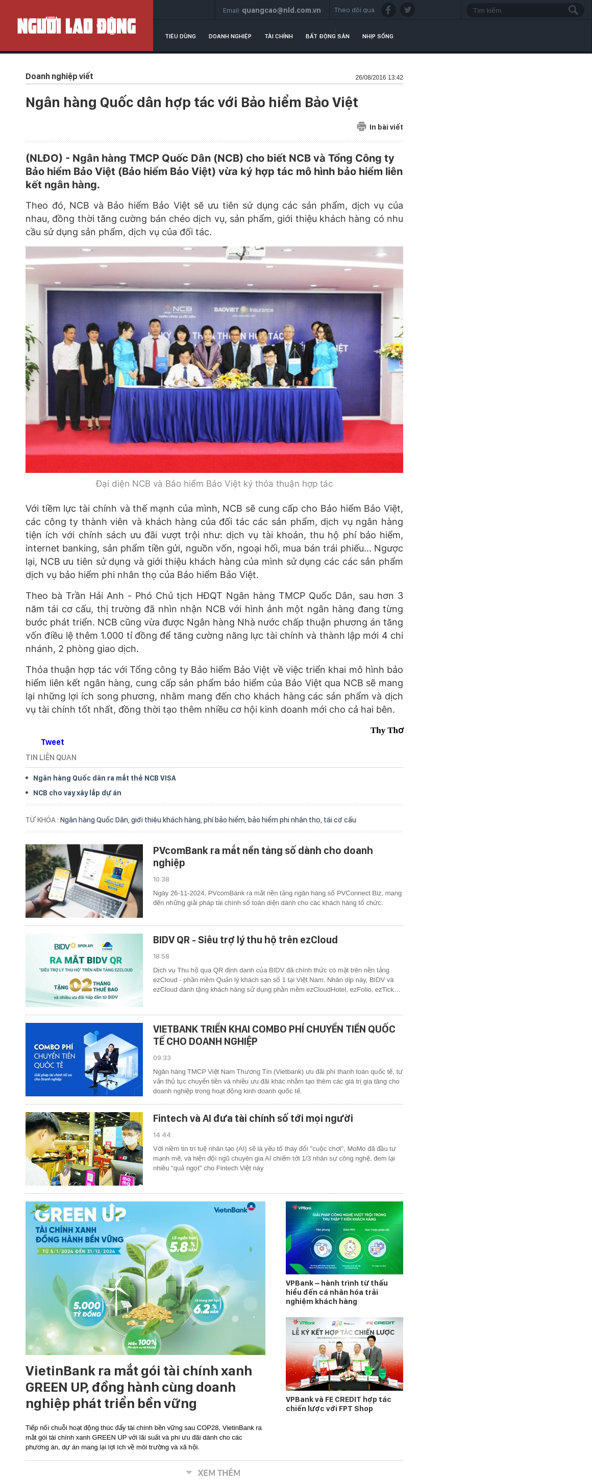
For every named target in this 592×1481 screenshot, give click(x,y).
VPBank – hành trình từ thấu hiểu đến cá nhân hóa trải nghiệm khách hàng (337, 1292)
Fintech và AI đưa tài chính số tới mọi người (253, 1118)
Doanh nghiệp (230, 36)
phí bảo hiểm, (226, 819)
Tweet (52, 742)
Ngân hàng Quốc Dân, (95, 819)
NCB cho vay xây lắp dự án (77, 793)
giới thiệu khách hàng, (167, 819)
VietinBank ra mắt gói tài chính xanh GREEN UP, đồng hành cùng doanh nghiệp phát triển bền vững (139, 1387)
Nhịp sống (377, 36)
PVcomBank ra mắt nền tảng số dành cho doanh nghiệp (263, 856)
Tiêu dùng (180, 36)
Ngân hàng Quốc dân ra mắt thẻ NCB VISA (104, 778)
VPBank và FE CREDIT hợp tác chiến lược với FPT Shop (338, 1404)
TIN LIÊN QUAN (51, 757)
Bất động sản (328, 36)
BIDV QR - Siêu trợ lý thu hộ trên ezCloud (245, 940)
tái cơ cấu (340, 819)
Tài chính (278, 36)
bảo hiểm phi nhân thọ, (286, 819)
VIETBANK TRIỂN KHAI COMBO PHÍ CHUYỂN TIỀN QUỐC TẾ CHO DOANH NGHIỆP (274, 1035)
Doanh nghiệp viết (59, 76)
